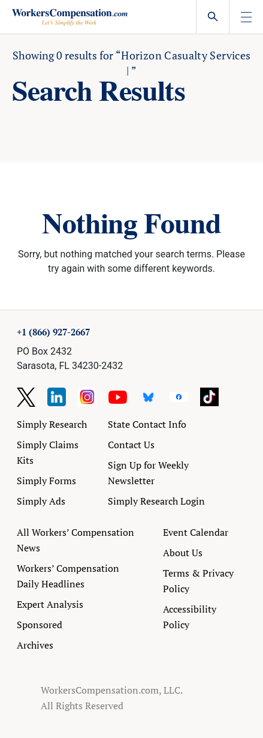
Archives (35, 645)
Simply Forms (46, 480)
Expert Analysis (50, 604)
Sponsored (39, 624)
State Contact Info (147, 424)
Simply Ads (41, 501)
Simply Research (52, 424)
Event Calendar (195, 532)
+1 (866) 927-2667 (53, 332)
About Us (182, 552)
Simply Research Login (156, 501)
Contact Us (131, 444)
